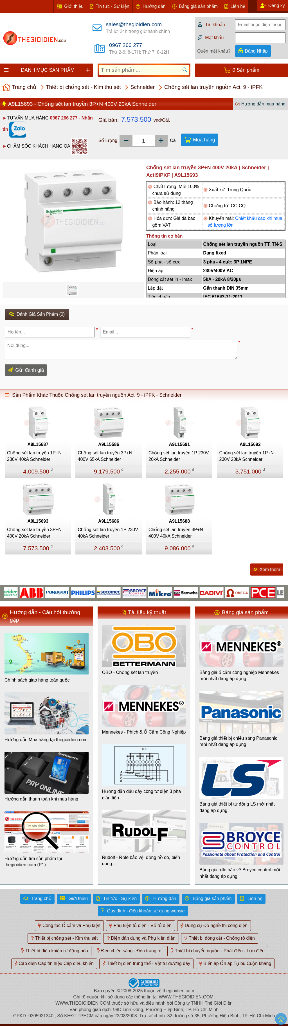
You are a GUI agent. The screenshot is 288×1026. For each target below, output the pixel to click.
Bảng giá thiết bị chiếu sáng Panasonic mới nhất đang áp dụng (238, 741)
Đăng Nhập (256, 51)
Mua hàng (204, 140)
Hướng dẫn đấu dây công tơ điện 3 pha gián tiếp (141, 794)
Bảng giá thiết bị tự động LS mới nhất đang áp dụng (236, 807)
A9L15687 (37, 444)
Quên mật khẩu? (214, 51)
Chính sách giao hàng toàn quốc (37, 680)
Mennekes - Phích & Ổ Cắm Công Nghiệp (144, 732)
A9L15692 (250, 444)
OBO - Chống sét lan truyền (130, 672)
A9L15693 (37, 521)
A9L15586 (108, 444)
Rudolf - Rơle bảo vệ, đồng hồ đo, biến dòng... (141, 860)
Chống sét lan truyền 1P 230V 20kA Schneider (178, 455)
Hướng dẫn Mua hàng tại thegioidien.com (45, 739)
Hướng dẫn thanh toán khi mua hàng (41, 799)
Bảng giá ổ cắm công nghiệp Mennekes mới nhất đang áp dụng (239, 675)
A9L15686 (108, 521)
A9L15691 (179, 444)
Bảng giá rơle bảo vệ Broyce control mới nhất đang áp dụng (239, 872)
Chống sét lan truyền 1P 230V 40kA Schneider (108, 532)
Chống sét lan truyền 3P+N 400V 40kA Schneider (175, 532)
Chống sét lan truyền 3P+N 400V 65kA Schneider (105, 455)
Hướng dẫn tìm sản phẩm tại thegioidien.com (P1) (33, 861)
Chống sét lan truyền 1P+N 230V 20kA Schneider (246, 455)
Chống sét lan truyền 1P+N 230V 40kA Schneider (34, 455)
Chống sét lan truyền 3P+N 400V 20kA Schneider (34, 532)
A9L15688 (179, 521)
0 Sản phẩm (246, 70)
